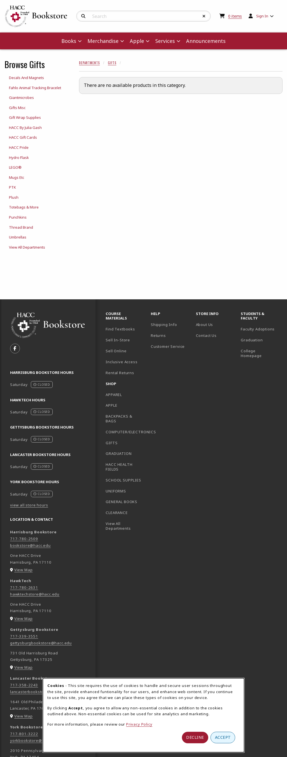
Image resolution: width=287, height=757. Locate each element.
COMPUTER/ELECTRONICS (126, 431)
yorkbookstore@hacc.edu (34, 740)
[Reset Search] (204, 16)
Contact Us (206, 335)
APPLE (111, 405)
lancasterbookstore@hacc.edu (39, 691)
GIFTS (111, 442)
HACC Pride (19, 147)
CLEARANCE (117, 512)
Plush (13, 197)
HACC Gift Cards (23, 137)
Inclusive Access (121, 361)
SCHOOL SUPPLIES (123, 480)
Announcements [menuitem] (206, 41)
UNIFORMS (116, 491)
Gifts (112, 63)
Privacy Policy (139, 724)
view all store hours (29, 505)
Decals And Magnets (26, 77)
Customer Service (168, 346)
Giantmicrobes (21, 97)
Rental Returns (120, 372)
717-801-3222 (24, 733)
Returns (158, 335)
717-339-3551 (24, 636)
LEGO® (15, 167)
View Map (23, 569)
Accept (223, 737)
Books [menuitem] (68, 41)
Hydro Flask (19, 157)
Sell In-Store (118, 339)
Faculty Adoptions (258, 329)
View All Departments (27, 247)
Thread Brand (21, 227)
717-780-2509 (24, 538)
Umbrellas (17, 237)
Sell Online (116, 350)
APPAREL (114, 394)
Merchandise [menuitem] (103, 41)
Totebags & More (24, 207)
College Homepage (261, 353)
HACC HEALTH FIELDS (119, 467)
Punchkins (18, 217)
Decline (195, 737)
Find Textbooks (120, 329)
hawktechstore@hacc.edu (34, 594)
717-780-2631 (24, 587)
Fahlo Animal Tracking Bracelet (35, 87)
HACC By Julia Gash (25, 127)
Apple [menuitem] (137, 41)
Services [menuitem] (165, 41)
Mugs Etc (16, 177)
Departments (89, 63)
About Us (204, 324)
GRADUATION (118, 453)
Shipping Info (164, 324)
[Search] (83, 16)
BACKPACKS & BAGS (119, 418)
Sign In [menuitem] (262, 15)
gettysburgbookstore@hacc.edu (41, 642)
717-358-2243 (24, 684)
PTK (12, 187)
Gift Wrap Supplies (25, 117)
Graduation (252, 339)
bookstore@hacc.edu (30, 545)
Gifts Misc (17, 107)
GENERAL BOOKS (121, 501)
